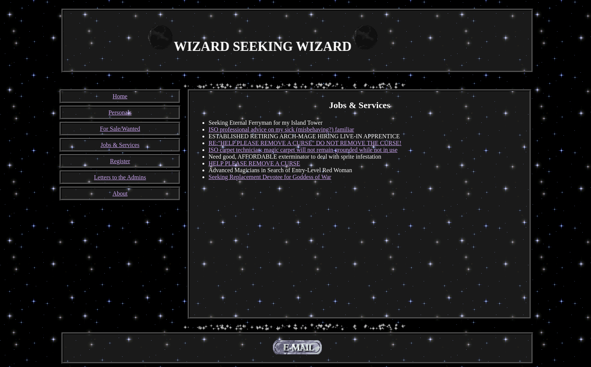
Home (120, 96)
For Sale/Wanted (120, 128)
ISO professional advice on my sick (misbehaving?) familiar (281, 129)
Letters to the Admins (120, 177)
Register (120, 161)
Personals (120, 112)
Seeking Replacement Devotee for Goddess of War (269, 177)
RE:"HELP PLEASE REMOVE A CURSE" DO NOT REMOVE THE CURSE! (304, 143)
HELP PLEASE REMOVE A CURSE (254, 163)
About (119, 193)
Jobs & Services (120, 145)
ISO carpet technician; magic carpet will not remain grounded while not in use (302, 150)
